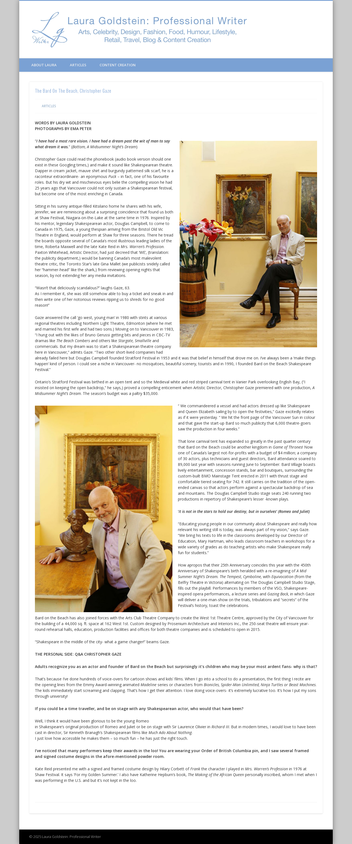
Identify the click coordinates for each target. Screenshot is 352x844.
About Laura (44, 64)
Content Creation (118, 64)
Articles (78, 64)
